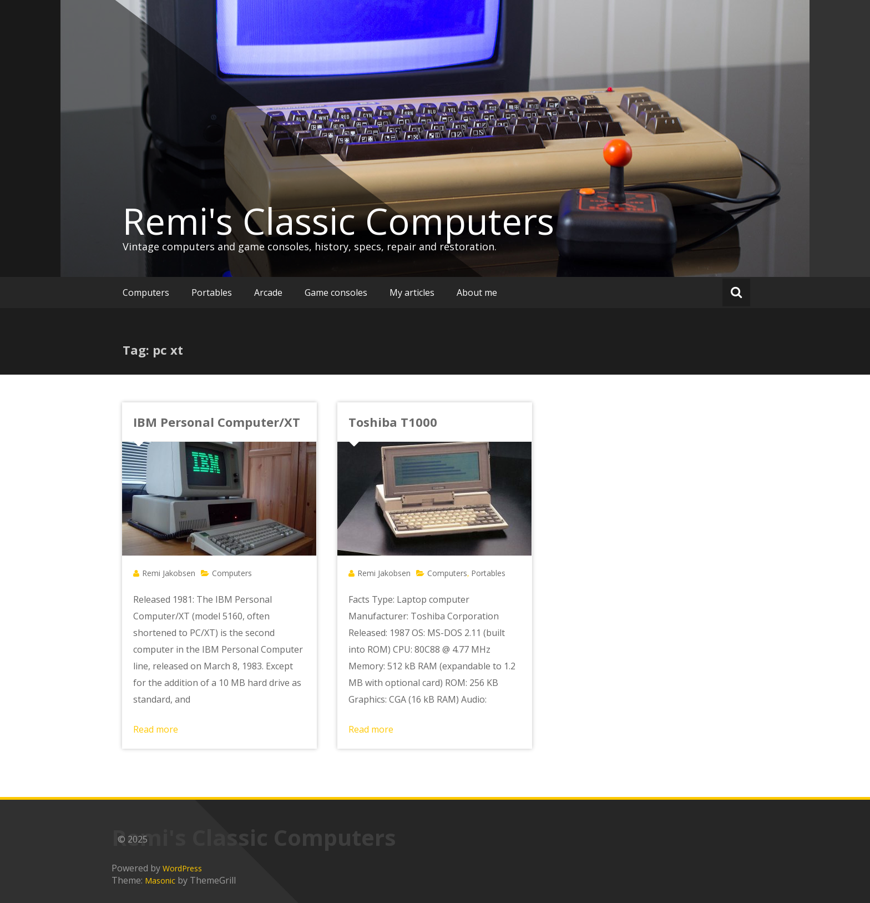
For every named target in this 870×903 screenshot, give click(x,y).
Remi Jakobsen (168, 573)
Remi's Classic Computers (338, 220)
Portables (211, 292)
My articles (412, 292)
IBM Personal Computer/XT (216, 421)
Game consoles (336, 292)
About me (477, 292)
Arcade (268, 292)
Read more (155, 729)
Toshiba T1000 (392, 421)
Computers (146, 292)
